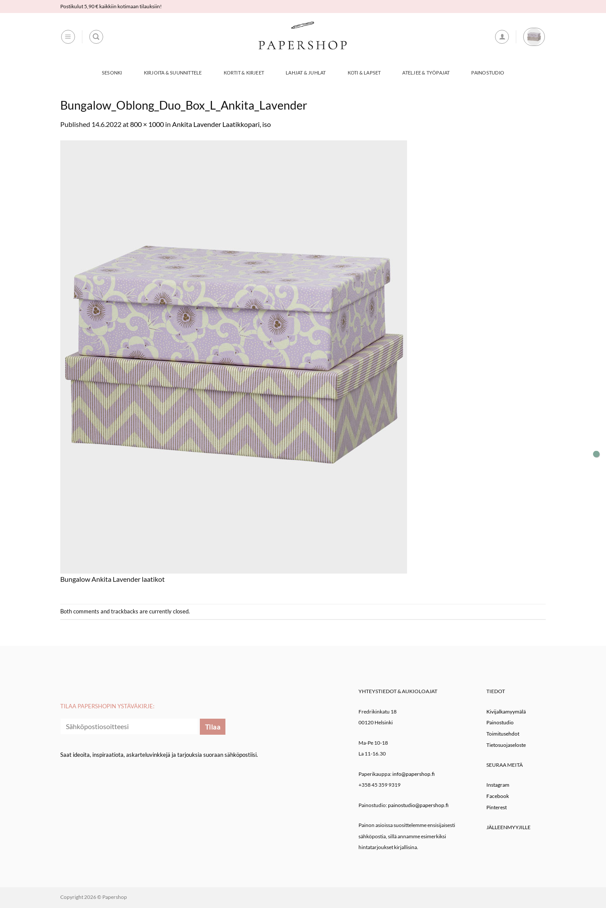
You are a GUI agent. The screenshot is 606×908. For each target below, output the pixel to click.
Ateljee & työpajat (426, 72)
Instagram (497, 785)
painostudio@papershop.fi (418, 805)
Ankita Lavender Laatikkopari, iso (221, 124)
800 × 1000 (147, 124)
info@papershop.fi (413, 774)
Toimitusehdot (502, 733)
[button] (68, 37)
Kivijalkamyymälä (506, 711)
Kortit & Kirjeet (244, 72)
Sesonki (112, 72)
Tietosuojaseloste (506, 745)
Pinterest (496, 807)
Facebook (497, 796)
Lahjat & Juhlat (306, 72)
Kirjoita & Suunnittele (173, 72)
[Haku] (96, 37)
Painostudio (487, 72)
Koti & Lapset (364, 72)
